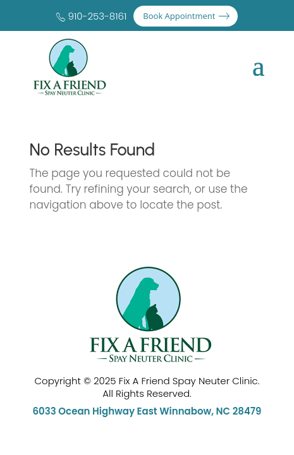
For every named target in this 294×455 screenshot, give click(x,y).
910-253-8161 (97, 16)
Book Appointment (179, 15)
